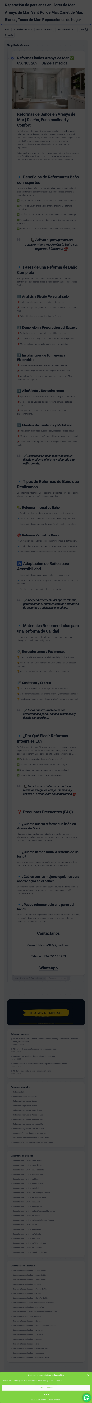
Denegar (46, 1394)
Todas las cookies (46, 1388)
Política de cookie (38, 1400)
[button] (88, 1375)
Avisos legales (53, 1400)
